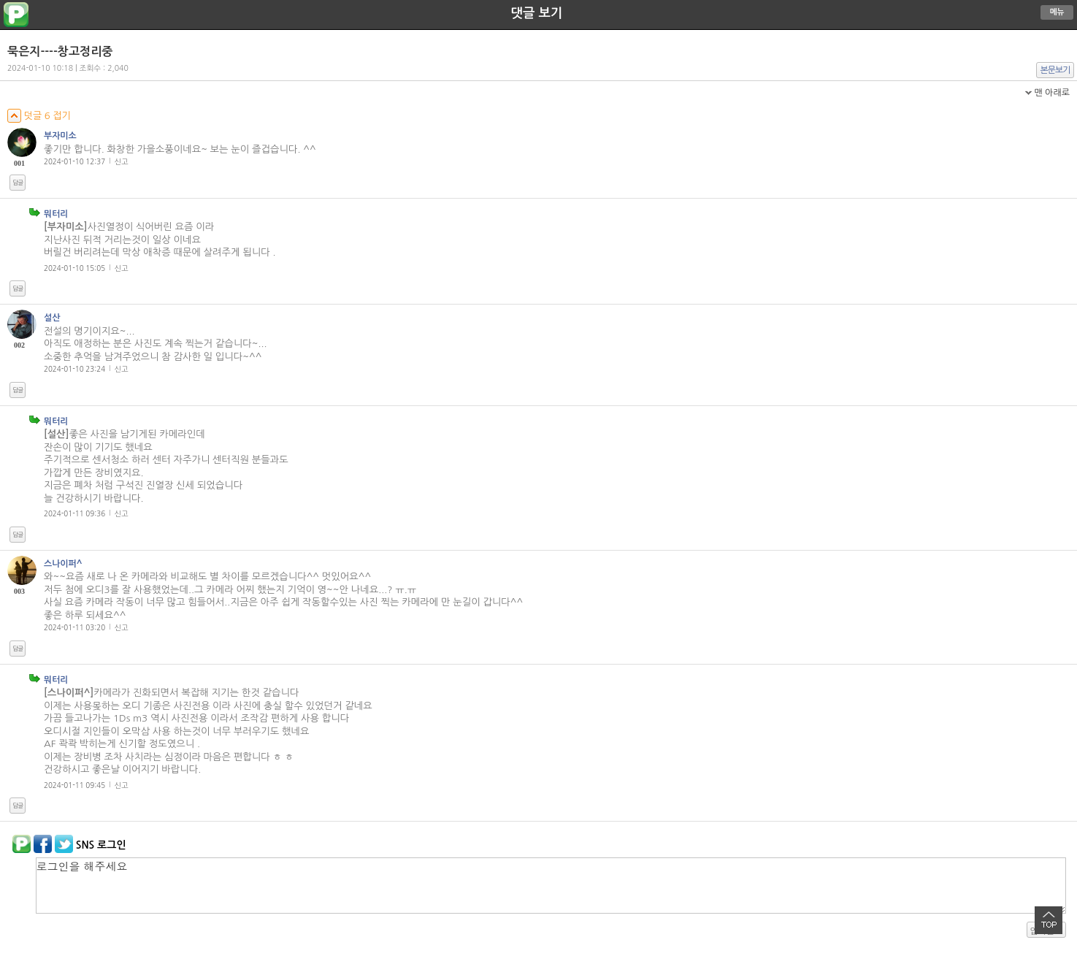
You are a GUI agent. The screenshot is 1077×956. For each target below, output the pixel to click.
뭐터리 (56, 214)
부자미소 (60, 135)
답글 (17, 183)
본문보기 (1055, 70)
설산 (52, 317)
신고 (122, 161)
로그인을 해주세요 (551, 885)
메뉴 (1057, 12)
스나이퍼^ (63, 563)
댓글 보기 (537, 13)
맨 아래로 (1052, 92)
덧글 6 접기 (39, 116)
